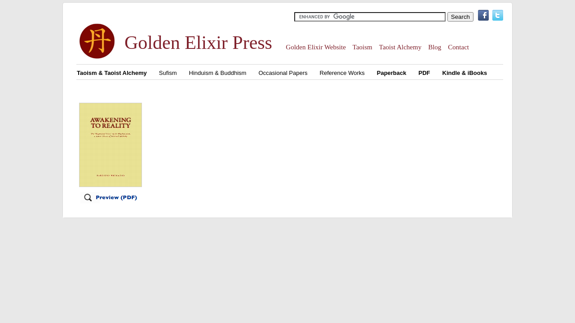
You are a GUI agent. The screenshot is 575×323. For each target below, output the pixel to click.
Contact (458, 47)
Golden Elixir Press (198, 42)
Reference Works (342, 73)
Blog (434, 47)
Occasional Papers (282, 73)
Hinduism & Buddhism (218, 73)
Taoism (362, 47)
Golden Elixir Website (316, 47)
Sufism (168, 73)
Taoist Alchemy (400, 47)
